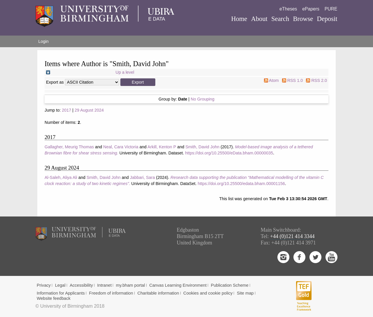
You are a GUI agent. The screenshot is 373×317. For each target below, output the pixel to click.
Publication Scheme (229, 285)
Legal (60, 285)
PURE (331, 8)
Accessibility (81, 285)
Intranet (104, 285)
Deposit (327, 18)
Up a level (125, 72)
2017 (66, 110)
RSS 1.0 (295, 80)
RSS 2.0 (319, 80)
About (259, 18)
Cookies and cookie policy (208, 293)
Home (239, 18)
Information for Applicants (61, 293)
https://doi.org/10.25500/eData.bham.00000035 (229, 153)
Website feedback (54, 298)
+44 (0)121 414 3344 (292, 236)
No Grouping (202, 99)
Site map (245, 293)
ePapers (310, 8)
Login (43, 41)
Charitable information (158, 293)
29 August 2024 (89, 110)
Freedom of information (111, 293)
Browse (303, 18)
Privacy (44, 285)
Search (280, 18)
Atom (274, 80)
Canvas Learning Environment (178, 285)
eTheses (288, 8)
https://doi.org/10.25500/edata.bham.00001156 (241, 183)
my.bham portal (130, 285)
